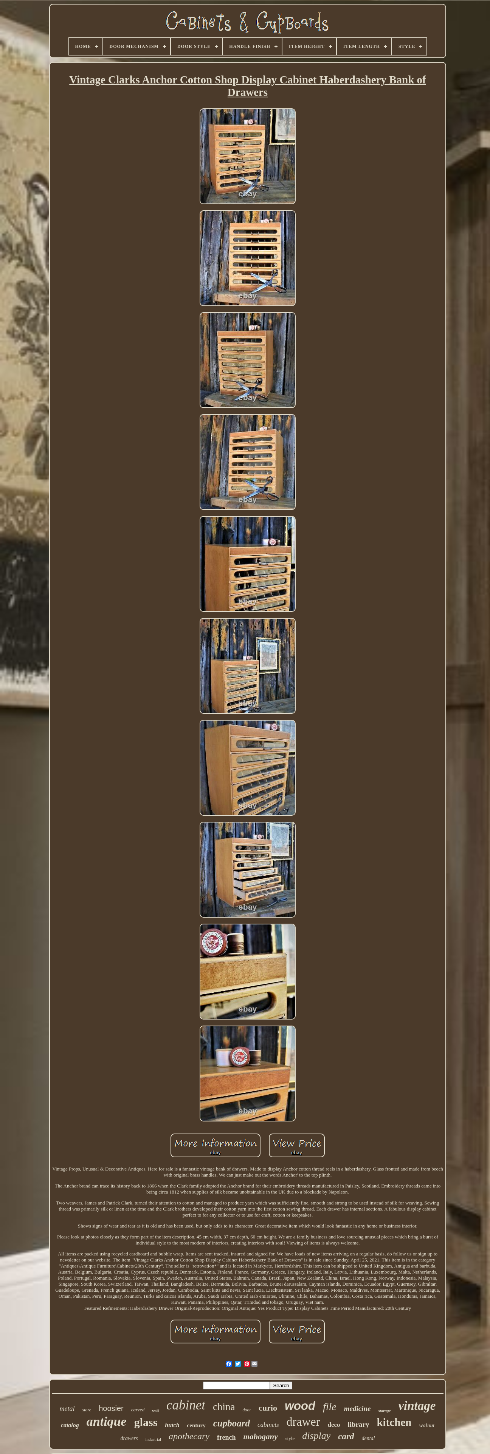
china (224, 1406)
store (86, 1409)
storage (384, 1410)
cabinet (185, 1405)
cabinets (268, 1424)
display (316, 1435)
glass (146, 1422)
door (246, 1409)
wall (155, 1411)
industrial (153, 1439)
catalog (70, 1425)
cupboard (231, 1423)
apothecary (189, 1436)
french (226, 1437)
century (196, 1425)
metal (67, 1408)
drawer (303, 1421)
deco (333, 1424)
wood (300, 1405)
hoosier (111, 1408)
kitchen (394, 1422)
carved (137, 1409)
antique (107, 1421)
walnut (426, 1425)
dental (368, 1438)
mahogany (260, 1436)
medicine (357, 1408)
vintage (417, 1405)
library (358, 1424)
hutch (172, 1425)
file (329, 1406)
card (346, 1436)
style (290, 1438)
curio (268, 1407)
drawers (129, 1438)
